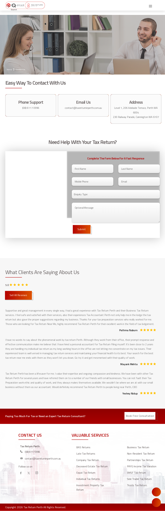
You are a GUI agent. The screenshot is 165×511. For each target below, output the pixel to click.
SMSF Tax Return (136, 473)
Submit (81, 229)
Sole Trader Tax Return (139, 479)
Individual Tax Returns (88, 479)
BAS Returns (83, 447)
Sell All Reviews (18, 295)
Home (9, 69)
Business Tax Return (138, 447)
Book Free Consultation (140, 416)
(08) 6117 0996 (30, 108)
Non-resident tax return (141, 454)
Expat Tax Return (85, 473)
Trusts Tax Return (137, 485)
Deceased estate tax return (92, 466)
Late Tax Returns (85, 454)
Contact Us (20, 69)
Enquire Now (156, 491)
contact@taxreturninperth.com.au (83, 108)
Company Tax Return (87, 460)
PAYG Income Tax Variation (141, 466)
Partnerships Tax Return (140, 460)
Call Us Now (156, 502)
